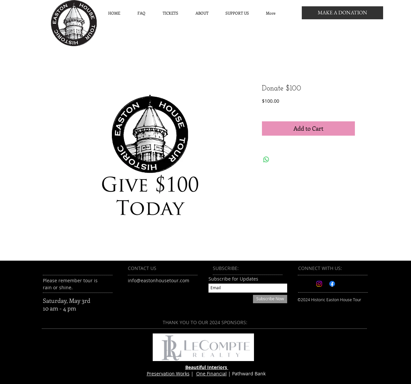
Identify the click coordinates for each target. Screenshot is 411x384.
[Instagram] (319, 284)
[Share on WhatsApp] (266, 160)
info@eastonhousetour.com (158, 280)
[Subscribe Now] (270, 299)
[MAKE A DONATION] (342, 12)
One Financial (211, 373)
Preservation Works (168, 373)
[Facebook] (332, 284)
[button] (170, 13)
